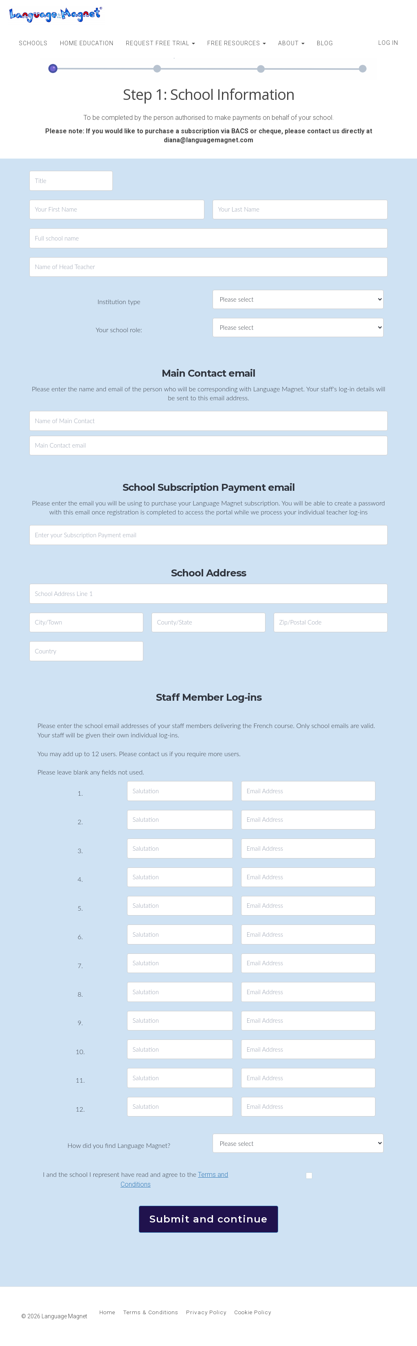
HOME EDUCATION (87, 43)
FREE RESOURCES (236, 43)
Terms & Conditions (150, 1312)
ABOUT (291, 43)
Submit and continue (208, 1219)
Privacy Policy (206, 1312)
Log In (388, 43)
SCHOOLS (33, 43)
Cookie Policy (252, 1312)
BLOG (325, 43)
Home (107, 1312)
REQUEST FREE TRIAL (160, 43)
